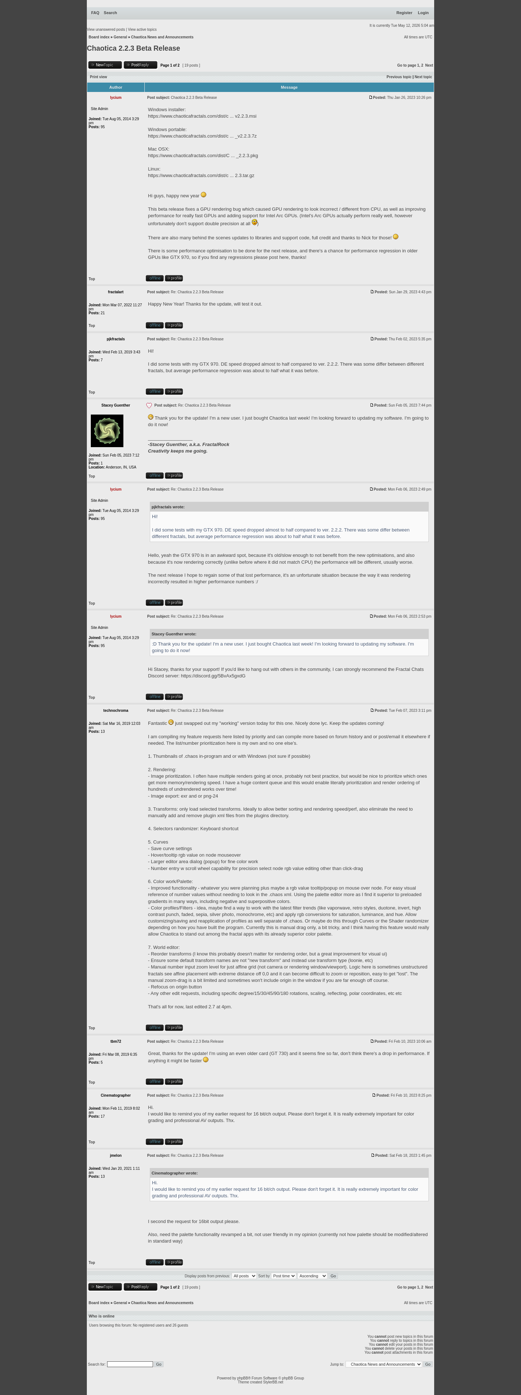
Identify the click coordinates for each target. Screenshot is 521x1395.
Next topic (423, 77)
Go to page (406, 65)
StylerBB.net (273, 1382)
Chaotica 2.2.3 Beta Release (133, 48)
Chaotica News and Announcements (162, 37)
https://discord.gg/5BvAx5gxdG (213, 675)
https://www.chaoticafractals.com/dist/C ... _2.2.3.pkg (203, 155)
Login (423, 12)
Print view (98, 77)
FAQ (95, 12)
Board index (99, 37)
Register (404, 12)
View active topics (142, 29)
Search (110, 12)
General (120, 37)
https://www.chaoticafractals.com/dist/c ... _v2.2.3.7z (202, 136)
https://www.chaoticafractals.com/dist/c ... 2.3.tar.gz (201, 175)
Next (429, 65)
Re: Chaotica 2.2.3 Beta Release (197, 292)
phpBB (242, 1378)
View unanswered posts (106, 29)
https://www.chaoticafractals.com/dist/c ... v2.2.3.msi (202, 116)
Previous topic (399, 77)
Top (92, 279)
